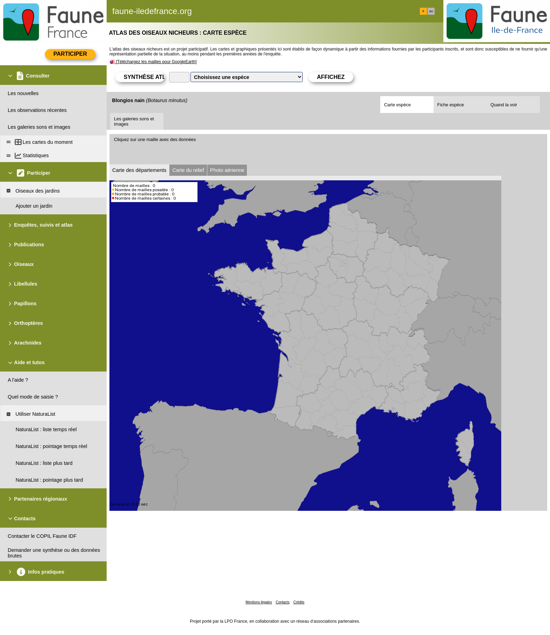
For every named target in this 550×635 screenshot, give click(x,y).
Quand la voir (503, 104)
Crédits (298, 602)
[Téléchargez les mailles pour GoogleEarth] (156, 61)
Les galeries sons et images (134, 121)
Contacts (282, 602)
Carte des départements (139, 170)
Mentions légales (259, 602)
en (431, 11)
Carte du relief (188, 170)
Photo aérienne (227, 170)
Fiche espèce (450, 104)
